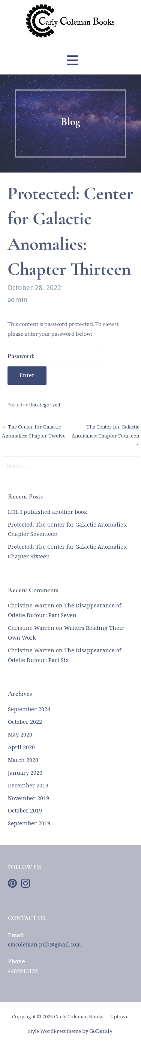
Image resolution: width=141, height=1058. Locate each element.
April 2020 (21, 747)
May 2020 (20, 735)
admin (17, 300)
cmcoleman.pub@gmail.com (44, 945)
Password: (55, 356)
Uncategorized (44, 405)
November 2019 (28, 798)
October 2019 (25, 811)
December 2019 (28, 786)
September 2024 (29, 709)
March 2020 (23, 760)
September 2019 (29, 823)
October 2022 (25, 722)
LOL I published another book (47, 512)
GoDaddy (100, 1031)
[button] (72, 60)
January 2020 (25, 773)
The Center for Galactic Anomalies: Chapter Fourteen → (105, 435)
